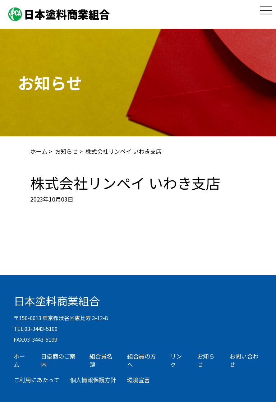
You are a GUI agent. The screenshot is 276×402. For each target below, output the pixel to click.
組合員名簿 (100, 360)
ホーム (38, 151)
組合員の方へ (141, 360)
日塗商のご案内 (58, 360)
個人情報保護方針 (93, 379)
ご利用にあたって (36, 379)
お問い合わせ (244, 360)
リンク (176, 360)
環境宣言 (138, 379)
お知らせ (66, 151)
